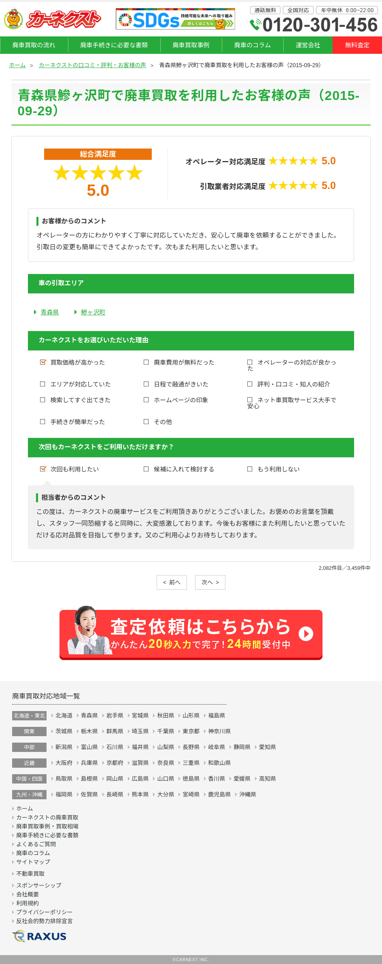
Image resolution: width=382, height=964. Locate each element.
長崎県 (114, 794)
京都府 (114, 763)
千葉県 (165, 731)
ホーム (17, 65)
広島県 (140, 778)
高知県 (267, 778)
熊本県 (140, 794)
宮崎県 (191, 794)
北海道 (63, 715)
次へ (207, 582)
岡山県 (114, 778)
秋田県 (165, 715)
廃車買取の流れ (34, 45)
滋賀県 (140, 763)
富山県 (89, 747)
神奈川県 (219, 731)
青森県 (49, 312)
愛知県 (267, 747)
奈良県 (165, 763)
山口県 (165, 778)
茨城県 (63, 731)
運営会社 (308, 45)
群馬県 (114, 731)
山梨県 (165, 747)
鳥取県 (63, 778)
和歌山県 (219, 763)
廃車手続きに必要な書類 (114, 45)
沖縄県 (247, 794)
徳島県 (191, 778)
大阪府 (63, 763)
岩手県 (114, 715)
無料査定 (357, 45)
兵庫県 (89, 763)
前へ (174, 582)
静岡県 (241, 747)
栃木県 (89, 731)
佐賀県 (89, 794)
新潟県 (63, 747)
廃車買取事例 (190, 45)
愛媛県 (241, 778)
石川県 (114, 747)
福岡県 (63, 794)
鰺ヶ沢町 (93, 312)
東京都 (191, 731)
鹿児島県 (219, 794)
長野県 (191, 747)
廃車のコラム (252, 45)
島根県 (89, 778)
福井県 (140, 747)
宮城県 (140, 715)
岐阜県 (216, 747)
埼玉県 (140, 731)
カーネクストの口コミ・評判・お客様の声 (92, 65)
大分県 (165, 794)
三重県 (191, 763)
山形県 (191, 715)
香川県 (216, 778)
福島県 (216, 715)
